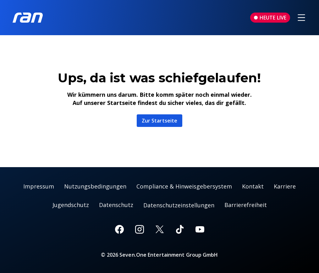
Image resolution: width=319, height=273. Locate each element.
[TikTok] (180, 229)
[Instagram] (140, 229)
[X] (160, 229)
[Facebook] (119, 229)
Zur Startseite (159, 120)
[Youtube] (200, 229)
